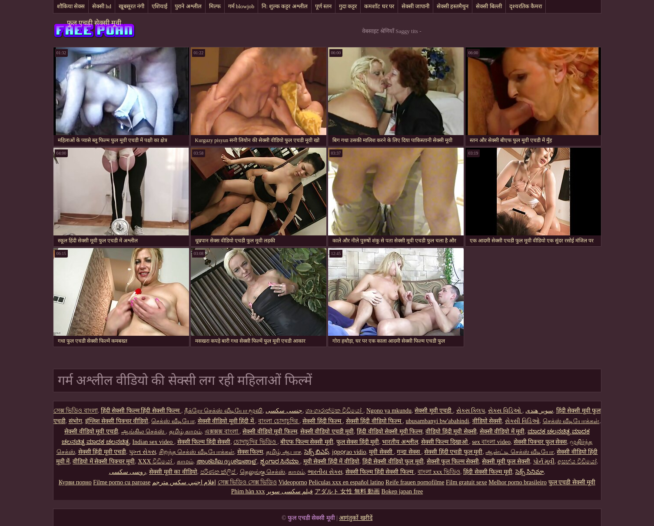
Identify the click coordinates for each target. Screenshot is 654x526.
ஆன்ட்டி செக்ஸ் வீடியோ (519, 452)
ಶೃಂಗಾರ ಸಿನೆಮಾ (280, 461)
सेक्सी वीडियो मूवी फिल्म (269, 431)
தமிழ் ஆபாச (283, 452)
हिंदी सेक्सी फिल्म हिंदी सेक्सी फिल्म (141, 410)
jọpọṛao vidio (349, 452)
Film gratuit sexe (466, 482)
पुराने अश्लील (188, 6)
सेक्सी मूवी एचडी (434, 410)
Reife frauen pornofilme (414, 482)
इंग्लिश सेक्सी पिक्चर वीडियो (117, 421)
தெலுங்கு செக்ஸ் (263, 472)
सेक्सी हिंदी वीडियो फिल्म (374, 421)
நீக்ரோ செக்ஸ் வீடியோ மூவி (223, 410)
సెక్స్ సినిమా (529, 472)
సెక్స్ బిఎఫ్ (316, 452)
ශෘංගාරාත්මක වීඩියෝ (334, 410)
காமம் (185, 461)
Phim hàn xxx (248, 491)
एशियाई (159, 6)
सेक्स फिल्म (250, 452)
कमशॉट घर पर (379, 6)
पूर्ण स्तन (323, 6)
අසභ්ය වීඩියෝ (577, 461)
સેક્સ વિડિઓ (505, 410)
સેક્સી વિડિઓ (522, 421)
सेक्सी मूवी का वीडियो (173, 472)
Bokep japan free (402, 491)
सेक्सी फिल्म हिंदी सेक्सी (204, 442)
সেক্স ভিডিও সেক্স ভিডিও (247, 482)
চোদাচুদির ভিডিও (255, 442)
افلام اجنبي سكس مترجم (184, 482)
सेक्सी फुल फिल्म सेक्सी (453, 461)
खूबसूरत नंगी (131, 6)
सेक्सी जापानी (415, 6)
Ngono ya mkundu (389, 410)
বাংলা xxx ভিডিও (439, 472)
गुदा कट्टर (348, 6)
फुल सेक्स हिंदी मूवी (357, 442)
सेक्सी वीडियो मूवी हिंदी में (227, 421)
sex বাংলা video (491, 442)
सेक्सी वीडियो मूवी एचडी (91, 431)
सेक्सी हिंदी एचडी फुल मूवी (453, 452)
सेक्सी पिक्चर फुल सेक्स (540, 442)
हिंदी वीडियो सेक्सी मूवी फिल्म (389, 431)
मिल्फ (215, 6)
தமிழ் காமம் (185, 431)
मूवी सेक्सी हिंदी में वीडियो (331, 461)
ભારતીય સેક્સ (325, 472)
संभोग (75, 421)
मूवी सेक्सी (381, 452)
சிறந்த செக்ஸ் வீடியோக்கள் (196, 452)
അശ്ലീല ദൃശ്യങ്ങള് (226, 461)
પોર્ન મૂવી (544, 461)
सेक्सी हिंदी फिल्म (322, 421)
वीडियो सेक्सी (487, 421)
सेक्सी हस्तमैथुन (452, 6)
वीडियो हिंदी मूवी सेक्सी (451, 431)
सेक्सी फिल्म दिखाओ (445, 442)
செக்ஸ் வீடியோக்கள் (571, 421)
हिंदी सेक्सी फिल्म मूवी (487, 472)
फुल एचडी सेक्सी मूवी (94, 22)
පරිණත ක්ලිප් (218, 472)
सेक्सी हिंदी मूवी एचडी (102, 452)
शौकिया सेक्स (71, 6)
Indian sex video (153, 442)
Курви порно (75, 482)
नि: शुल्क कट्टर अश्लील (284, 6)
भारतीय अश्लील (400, 442)
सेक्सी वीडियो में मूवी (502, 431)
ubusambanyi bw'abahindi (437, 421)
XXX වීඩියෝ (155, 461)
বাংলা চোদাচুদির (278, 421)
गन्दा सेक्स (409, 452)
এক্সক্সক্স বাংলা (222, 431)
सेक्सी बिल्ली (488, 6)
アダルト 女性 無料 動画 (347, 491)
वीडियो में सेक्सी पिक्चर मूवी (104, 461)
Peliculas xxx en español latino (346, 482)
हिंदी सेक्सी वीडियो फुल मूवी (393, 461)
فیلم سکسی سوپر (289, 491)
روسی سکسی (127, 472)
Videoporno (293, 482)
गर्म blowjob (241, 6)
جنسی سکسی (284, 410)
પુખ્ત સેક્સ (142, 452)
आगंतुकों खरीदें (355, 518)
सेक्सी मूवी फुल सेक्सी (506, 461)
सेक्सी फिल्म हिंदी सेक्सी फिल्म (380, 472)
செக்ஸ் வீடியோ (173, 421)
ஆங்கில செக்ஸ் (143, 431)
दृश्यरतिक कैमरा (525, 6)
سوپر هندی (539, 410)
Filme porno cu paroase (121, 482)
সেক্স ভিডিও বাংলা (75, 410)
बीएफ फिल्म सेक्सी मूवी (306, 442)
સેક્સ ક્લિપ (470, 410)
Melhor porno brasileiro (517, 482)
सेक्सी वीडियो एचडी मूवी (327, 431)
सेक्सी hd (101, 6)
